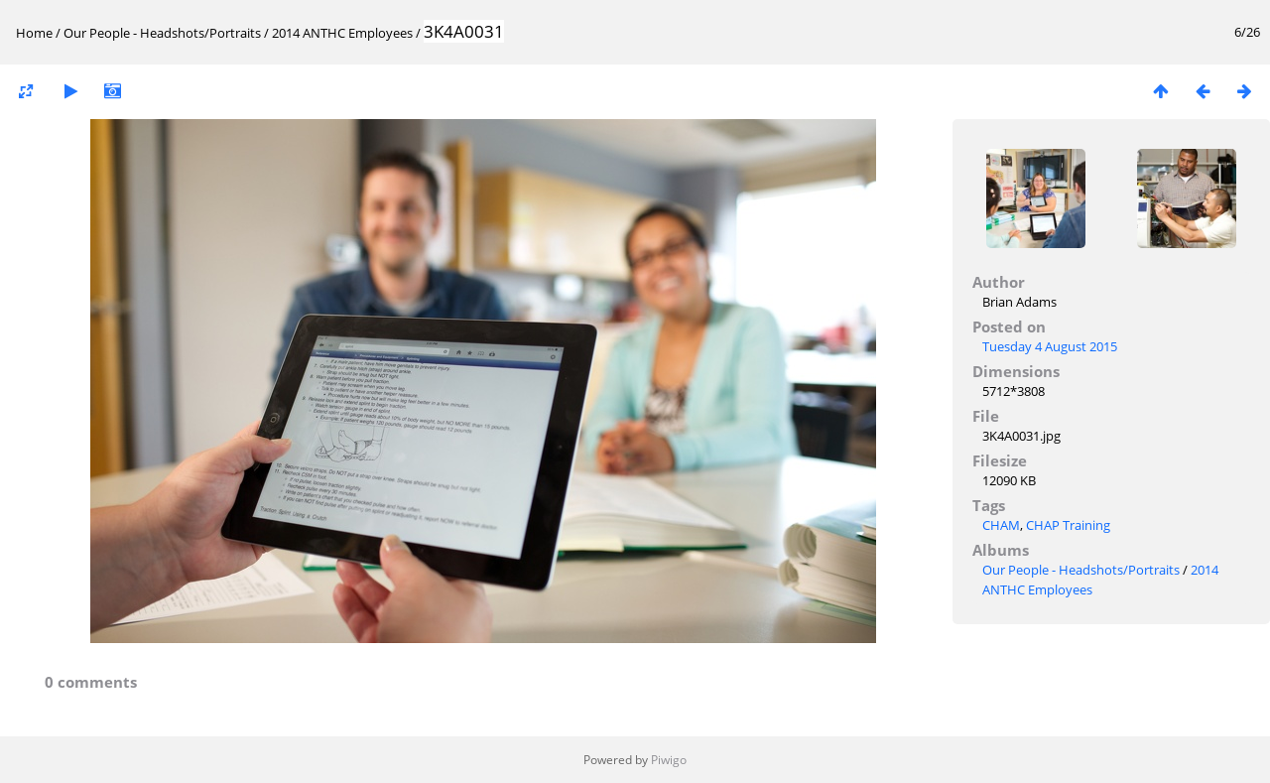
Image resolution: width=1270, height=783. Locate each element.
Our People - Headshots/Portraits (162, 33)
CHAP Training (1068, 525)
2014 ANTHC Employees (342, 33)
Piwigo (669, 759)
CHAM (1001, 525)
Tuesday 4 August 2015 (1049, 346)
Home (34, 33)
